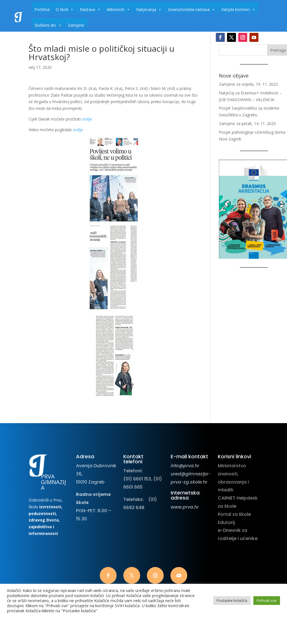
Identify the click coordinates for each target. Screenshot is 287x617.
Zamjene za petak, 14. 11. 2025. (248, 123)
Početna (42, 9)
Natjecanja (149, 10)
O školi (65, 10)
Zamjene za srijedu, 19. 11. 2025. (249, 84)
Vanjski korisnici (238, 10)
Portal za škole (234, 514)
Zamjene (76, 25)
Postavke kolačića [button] (232, 600)
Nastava (90, 10)
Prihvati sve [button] (267, 600)
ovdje (87, 119)
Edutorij (226, 522)
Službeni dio (48, 25)
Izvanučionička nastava (191, 10)
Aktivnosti (118, 10)
